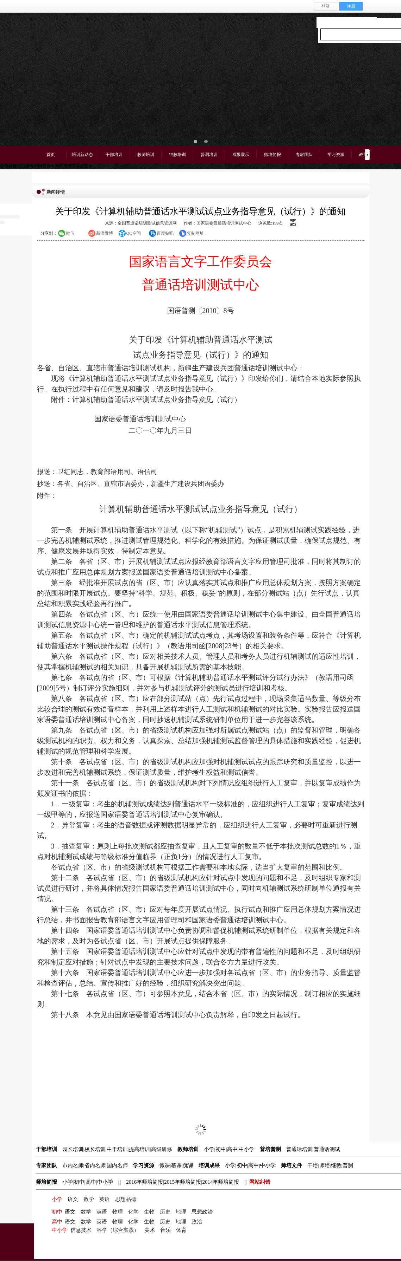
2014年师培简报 (220, 1182)
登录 (325, 6)
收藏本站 (346, 21)
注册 (351, 6)
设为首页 (326, 21)
